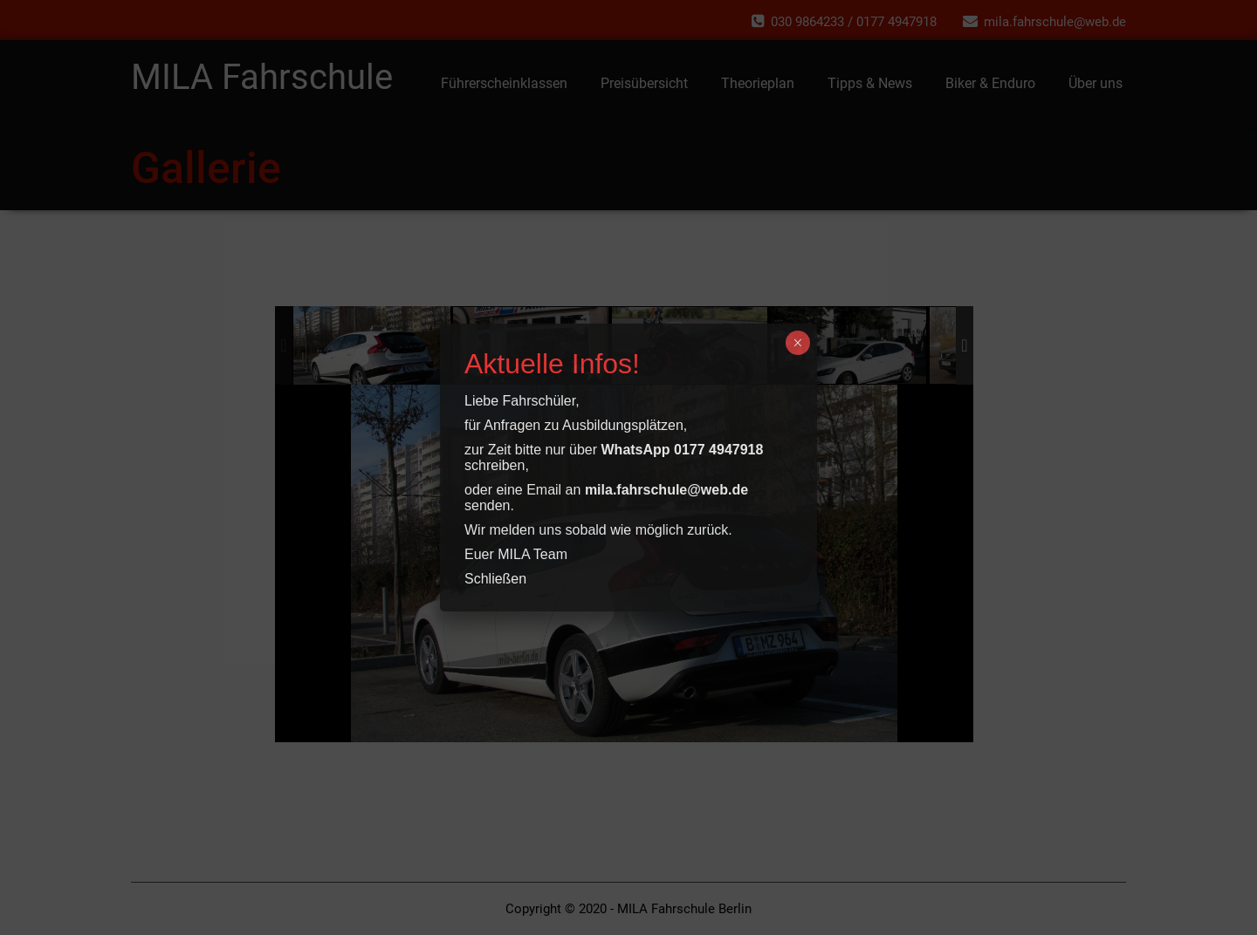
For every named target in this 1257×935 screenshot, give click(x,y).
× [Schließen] (797, 342)
